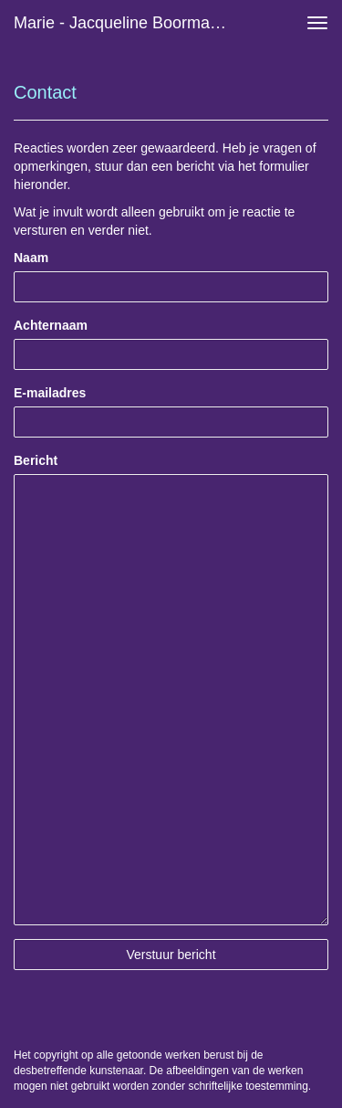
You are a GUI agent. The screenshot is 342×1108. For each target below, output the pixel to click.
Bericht (35, 460)
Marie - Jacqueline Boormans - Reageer (131, 23)
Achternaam (51, 325)
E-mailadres (50, 392)
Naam (31, 257)
